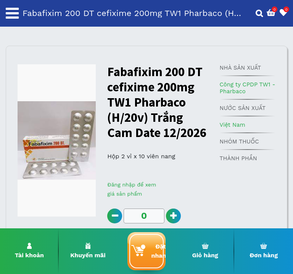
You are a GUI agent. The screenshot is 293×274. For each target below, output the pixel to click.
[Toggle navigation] (12, 13)
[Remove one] (114, 216)
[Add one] (173, 216)
